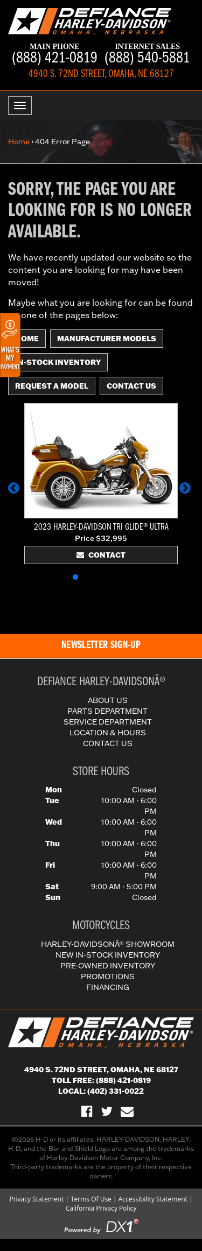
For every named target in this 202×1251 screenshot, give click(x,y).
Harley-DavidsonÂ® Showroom (108, 944)
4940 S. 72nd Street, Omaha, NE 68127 (101, 1069)
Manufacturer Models (106, 338)
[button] (15, 493)
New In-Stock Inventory (107, 955)
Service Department (108, 722)
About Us (108, 700)
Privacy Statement (36, 1199)
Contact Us (131, 386)
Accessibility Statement (153, 1199)
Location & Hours (107, 732)
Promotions (108, 976)
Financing (107, 987)
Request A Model (51, 386)
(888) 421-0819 (54, 55)
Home (19, 141)
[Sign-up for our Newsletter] (127, 1111)
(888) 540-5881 (147, 55)
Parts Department (107, 711)
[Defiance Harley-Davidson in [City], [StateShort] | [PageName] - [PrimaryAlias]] (89, 20)
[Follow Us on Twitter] (107, 1111)
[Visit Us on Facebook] (87, 1111)
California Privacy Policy (101, 1208)
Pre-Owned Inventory (107, 966)
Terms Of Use (91, 1199)
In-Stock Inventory (58, 362)
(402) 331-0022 (115, 1091)
